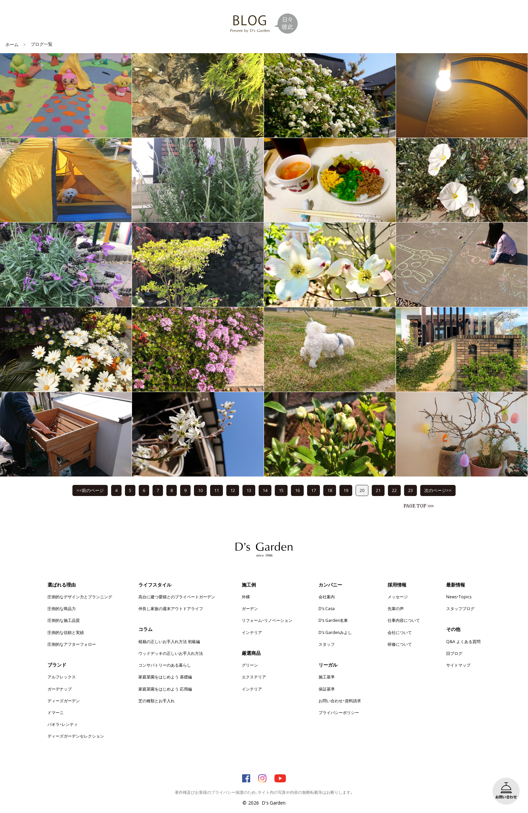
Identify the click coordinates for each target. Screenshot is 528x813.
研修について (400, 644)
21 (378, 490)
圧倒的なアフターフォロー (71, 644)
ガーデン (250, 608)
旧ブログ (454, 653)
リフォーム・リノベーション (267, 620)
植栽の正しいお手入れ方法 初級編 (169, 641)
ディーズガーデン (63, 701)
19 (345, 490)
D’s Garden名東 (333, 620)
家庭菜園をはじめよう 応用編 (165, 689)
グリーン (250, 665)
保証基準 (327, 689)
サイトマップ (458, 665)
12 (232, 490)
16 (297, 490)
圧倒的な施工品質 (63, 620)
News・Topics (458, 597)
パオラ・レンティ (62, 724)
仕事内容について (404, 620)
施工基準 (327, 677)
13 (248, 490)
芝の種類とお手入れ (156, 701)
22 (394, 490)
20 (362, 490)
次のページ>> (438, 490)
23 (410, 490)
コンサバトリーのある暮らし (164, 665)
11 (216, 490)
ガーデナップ (59, 689)
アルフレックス (61, 677)
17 (313, 490)
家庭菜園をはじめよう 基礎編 (165, 677)
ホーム (12, 44)
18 (329, 490)
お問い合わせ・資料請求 (340, 701)
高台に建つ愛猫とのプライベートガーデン (176, 597)
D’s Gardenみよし (335, 632)
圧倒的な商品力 (61, 608)
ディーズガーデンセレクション (75, 736)
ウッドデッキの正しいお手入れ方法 (170, 653)
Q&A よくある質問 (463, 641)
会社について (400, 632)
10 (200, 490)
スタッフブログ (460, 608)
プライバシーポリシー (339, 712)
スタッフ (327, 644)
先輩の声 (396, 608)
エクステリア (254, 677)
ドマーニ (55, 712)
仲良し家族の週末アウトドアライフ (170, 608)
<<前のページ (90, 490)
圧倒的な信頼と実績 (65, 632)
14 (265, 490)
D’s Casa (327, 608)
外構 (246, 597)
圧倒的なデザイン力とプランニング (79, 597)
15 (281, 490)
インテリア (252, 632)
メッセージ (398, 597)
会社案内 (327, 597)
